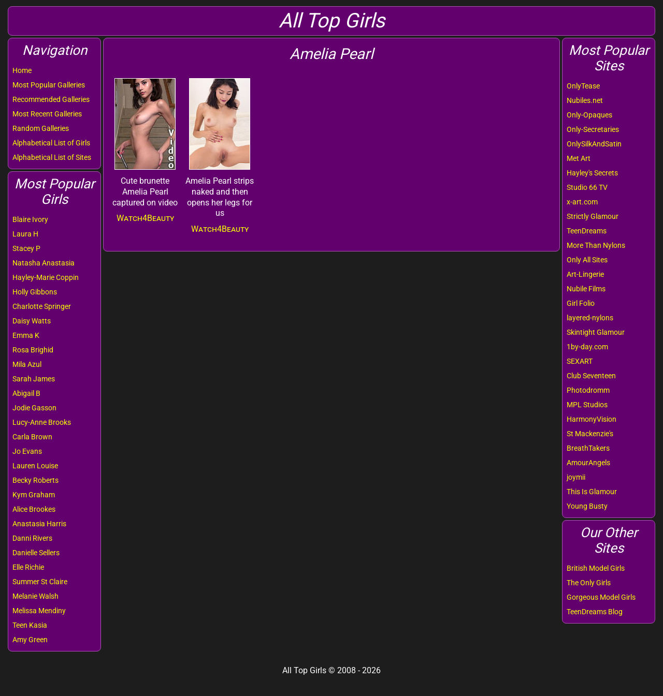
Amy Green (30, 639)
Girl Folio (581, 303)
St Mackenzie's (590, 434)
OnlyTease (583, 86)
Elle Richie (28, 567)
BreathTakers (588, 448)
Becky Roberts (35, 480)
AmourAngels (588, 462)
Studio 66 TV (587, 187)
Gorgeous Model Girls (601, 597)
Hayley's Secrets (592, 173)
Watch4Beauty (145, 218)
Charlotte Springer (41, 306)
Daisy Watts (31, 321)
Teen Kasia (29, 625)
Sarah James (33, 379)
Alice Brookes (33, 509)
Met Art (578, 158)
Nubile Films (586, 289)
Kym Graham (33, 495)
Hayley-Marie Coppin (45, 277)
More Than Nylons (596, 245)
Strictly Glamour (592, 216)
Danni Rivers (32, 538)
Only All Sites (587, 260)
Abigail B (26, 393)
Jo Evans (27, 451)
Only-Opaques (589, 115)
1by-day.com (587, 347)
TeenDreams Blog (595, 612)
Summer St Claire (39, 581)
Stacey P (26, 248)
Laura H (25, 234)
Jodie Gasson (34, 408)
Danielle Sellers (36, 553)
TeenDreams (587, 231)
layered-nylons (590, 318)
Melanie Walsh (35, 596)
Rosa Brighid (32, 350)
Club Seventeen (591, 376)
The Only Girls (589, 583)
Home (22, 70)
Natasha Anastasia (43, 263)
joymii (576, 477)
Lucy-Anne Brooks (41, 422)
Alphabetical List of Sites (51, 157)
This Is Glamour (592, 491)
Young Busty (587, 506)
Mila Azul (26, 364)
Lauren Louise (35, 466)
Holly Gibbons (34, 292)
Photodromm (588, 390)
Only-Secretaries (593, 129)
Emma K (25, 335)
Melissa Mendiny (39, 610)
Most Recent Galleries (47, 114)
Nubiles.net (585, 100)
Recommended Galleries (51, 99)
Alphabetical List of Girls (51, 143)
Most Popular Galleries (48, 85)
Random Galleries (40, 128)
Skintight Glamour (596, 332)
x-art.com (582, 202)
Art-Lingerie (585, 274)
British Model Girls (596, 568)
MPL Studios (587, 405)
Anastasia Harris (39, 524)
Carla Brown (32, 437)
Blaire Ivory (30, 219)
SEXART (580, 361)
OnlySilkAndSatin (594, 144)
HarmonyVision (591, 419)
